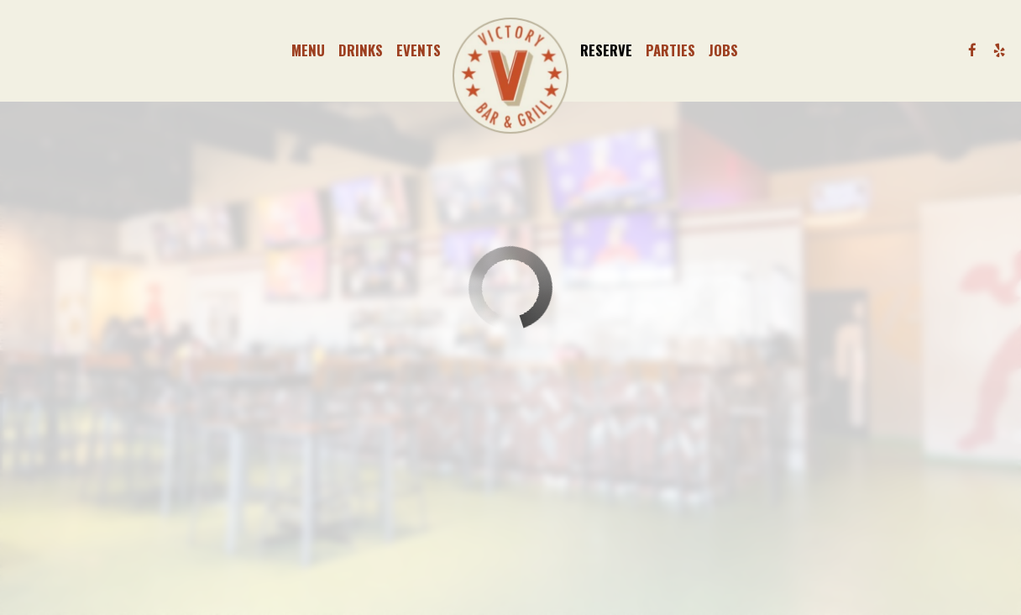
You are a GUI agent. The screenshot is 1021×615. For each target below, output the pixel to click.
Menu (308, 50)
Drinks (360, 50)
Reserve (606, 50)
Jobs (723, 50)
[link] (510, 76)
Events (418, 50)
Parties (670, 50)
